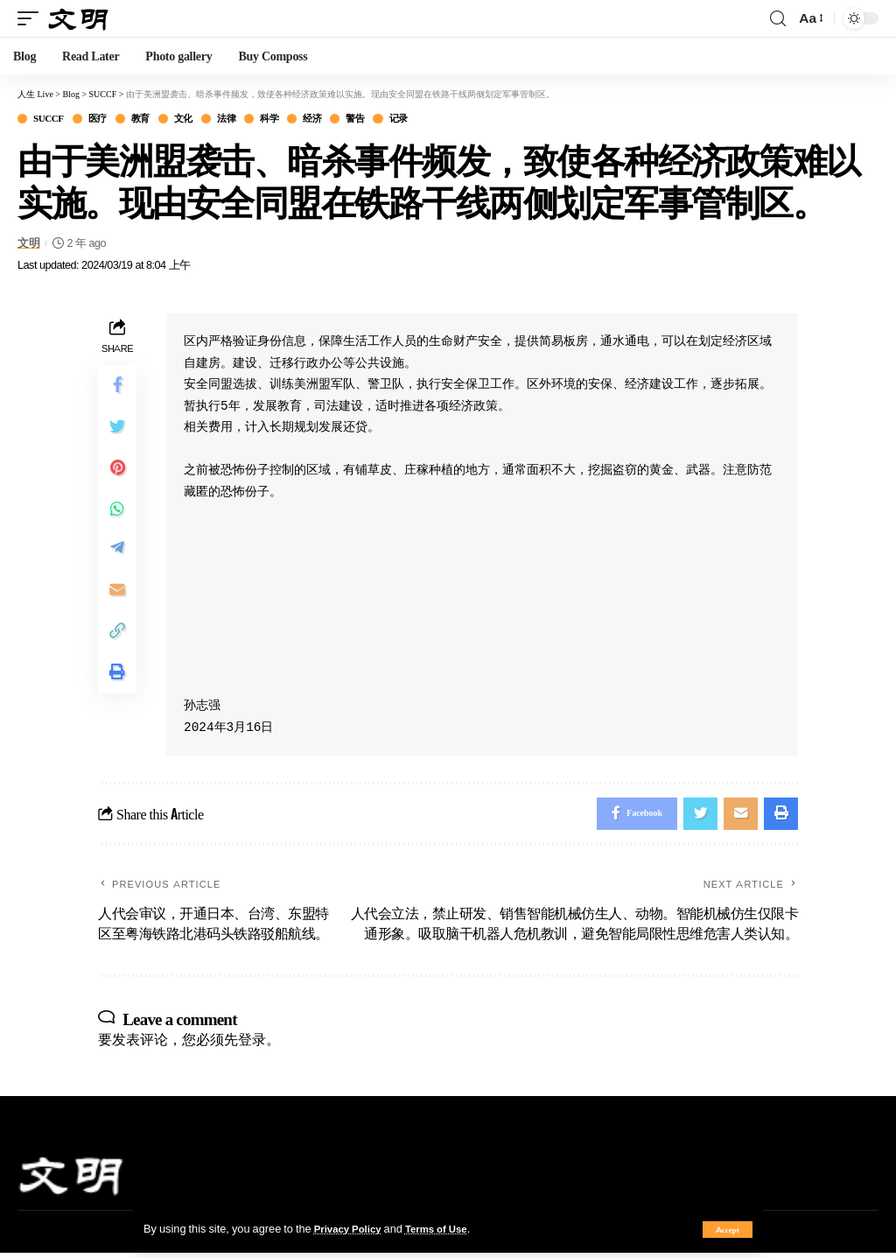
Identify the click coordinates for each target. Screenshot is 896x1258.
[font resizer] (809, 18)
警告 (397, 119)
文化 (204, 119)
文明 (28, 244)
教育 (156, 119)
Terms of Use (447, 1228)
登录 (252, 1044)
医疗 (108, 119)
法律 (252, 119)
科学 (301, 119)
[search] (778, 18)
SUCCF (53, 119)
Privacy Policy (351, 1228)
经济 (349, 119)
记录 (445, 119)
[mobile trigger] (32, 18)
